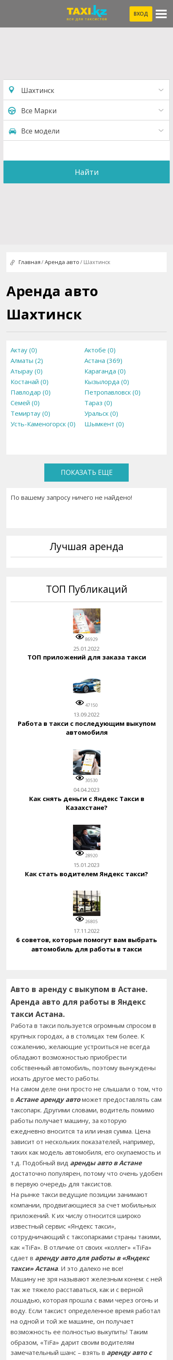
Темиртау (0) (30, 413)
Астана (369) (103, 360)
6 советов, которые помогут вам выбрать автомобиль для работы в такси (86, 944)
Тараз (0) (98, 402)
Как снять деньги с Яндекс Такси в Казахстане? (86, 803)
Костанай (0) (30, 381)
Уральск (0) (101, 413)
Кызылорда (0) (106, 381)
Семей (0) (25, 402)
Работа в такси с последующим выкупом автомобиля (87, 728)
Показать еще (87, 472)
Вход (141, 13)
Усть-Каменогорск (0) (43, 424)
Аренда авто (62, 262)
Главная (30, 262)
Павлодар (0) (31, 392)
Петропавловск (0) (112, 392)
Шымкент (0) (104, 424)
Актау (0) (24, 350)
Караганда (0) (105, 371)
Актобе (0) (100, 350)
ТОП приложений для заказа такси (86, 657)
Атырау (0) (27, 371)
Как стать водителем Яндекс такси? (86, 873)
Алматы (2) (27, 360)
